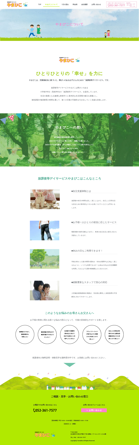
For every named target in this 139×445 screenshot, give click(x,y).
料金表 (75, 4)
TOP (39, 4)
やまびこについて (51, 4)
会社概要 (84, 4)
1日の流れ (65, 4)
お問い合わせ (96, 4)
